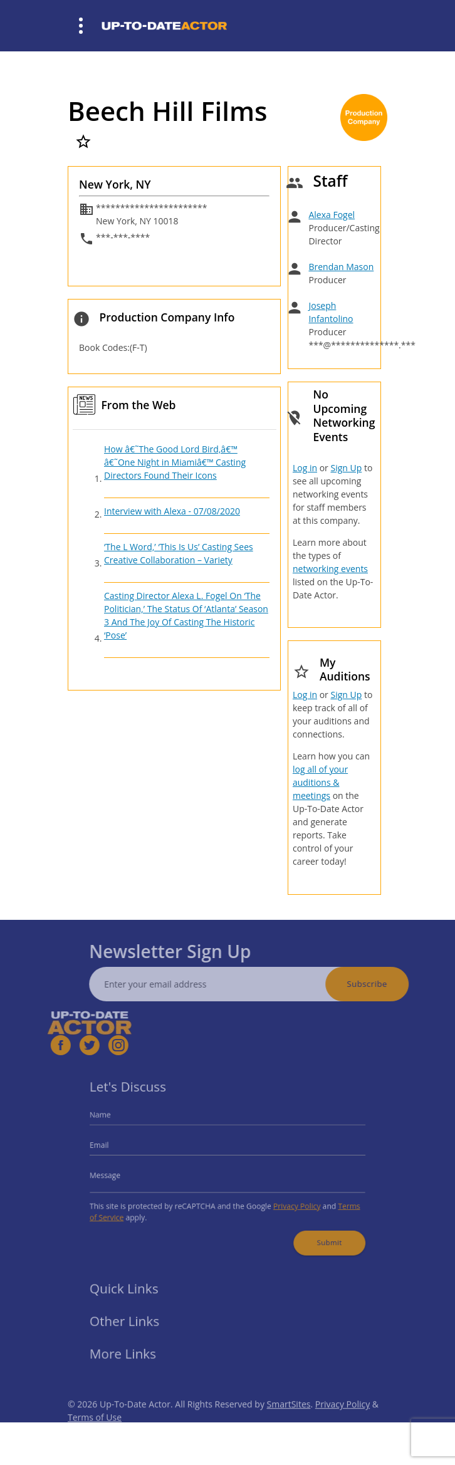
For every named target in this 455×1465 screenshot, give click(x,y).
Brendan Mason (341, 267)
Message (117, 1174)
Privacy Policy (290, 1202)
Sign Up (346, 468)
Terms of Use (95, 1431)
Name (112, 1120)
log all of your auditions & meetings (320, 782)
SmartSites (289, 1418)
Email (112, 1147)
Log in (305, 468)
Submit (319, 1235)
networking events (330, 569)
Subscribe (380, 983)
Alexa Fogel (331, 215)
